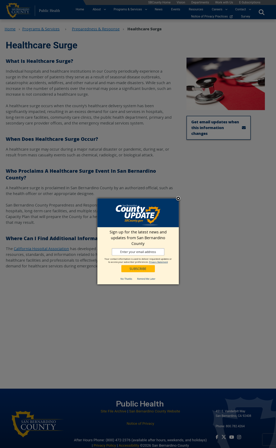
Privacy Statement (158, 262)
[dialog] (138, 241)
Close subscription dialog (178, 199)
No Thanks (126, 278)
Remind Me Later (146, 278)
